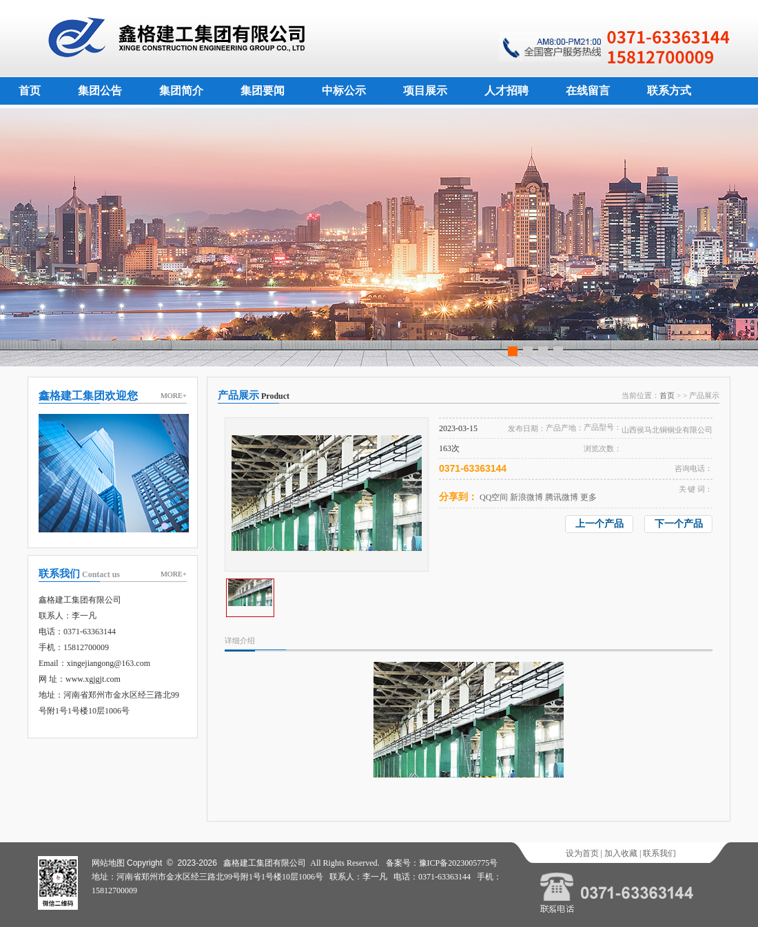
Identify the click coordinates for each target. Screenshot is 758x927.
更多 (588, 497)
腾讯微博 (561, 497)
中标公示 (344, 90)
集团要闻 (262, 90)
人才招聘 (506, 90)
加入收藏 (620, 853)
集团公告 (100, 90)
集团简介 (181, 90)
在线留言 (588, 90)
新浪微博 (526, 497)
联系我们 (659, 853)
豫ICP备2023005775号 (458, 863)
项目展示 (425, 90)
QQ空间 (494, 497)
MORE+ (174, 395)
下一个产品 (679, 524)
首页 (30, 90)
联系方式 (669, 90)
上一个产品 (599, 524)
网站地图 (108, 863)
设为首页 (582, 853)
